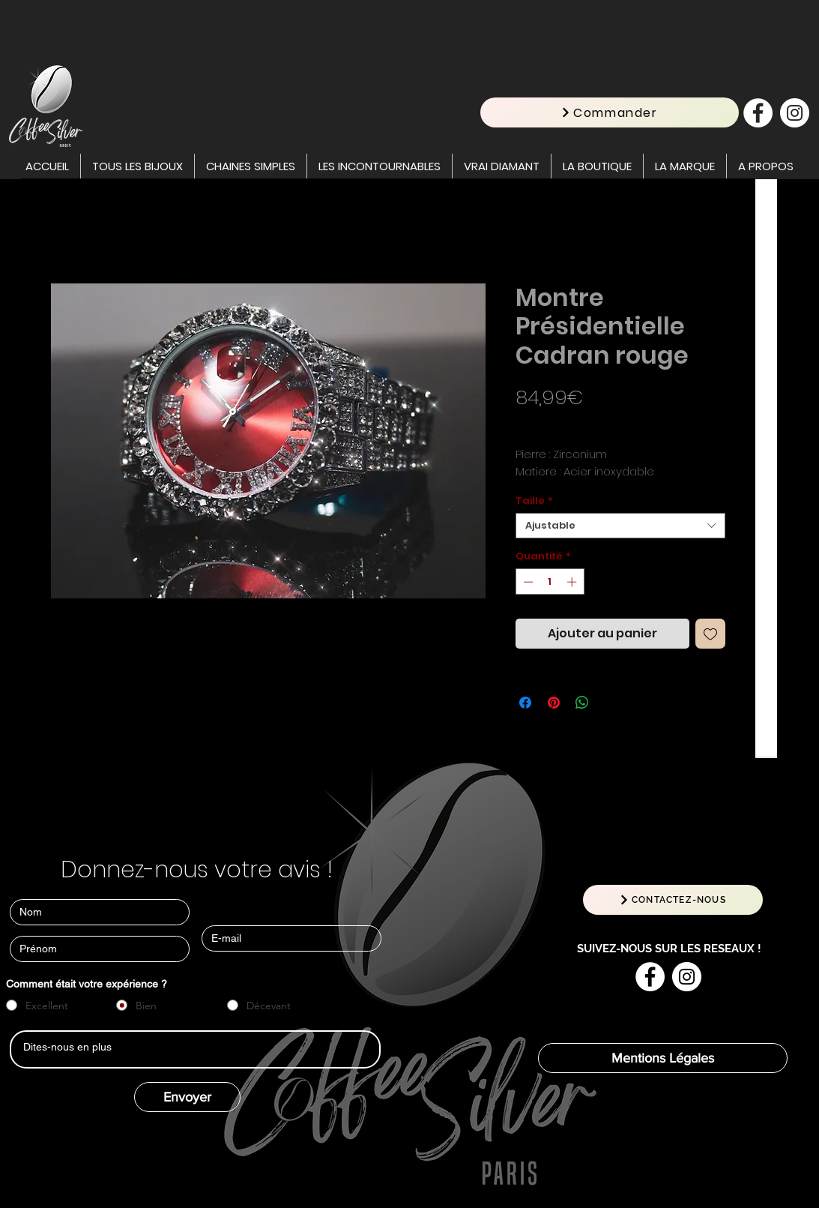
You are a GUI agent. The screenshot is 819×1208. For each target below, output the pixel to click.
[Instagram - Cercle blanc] (794, 112)
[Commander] (609, 112)
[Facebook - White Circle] (758, 112)
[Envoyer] (187, 1097)
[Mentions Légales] (663, 1058)
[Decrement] (527, 582)
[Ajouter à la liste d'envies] (710, 634)
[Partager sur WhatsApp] (582, 703)
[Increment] (573, 582)
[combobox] (620, 525)
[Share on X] (611, 703)
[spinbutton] (549, 582)
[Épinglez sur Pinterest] (554, 703)
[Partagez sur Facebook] (525, 703)
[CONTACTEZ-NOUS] (673, 900)
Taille (534, 501)
